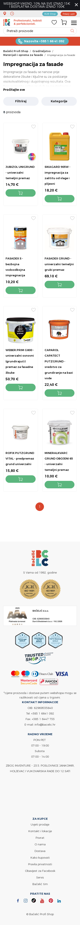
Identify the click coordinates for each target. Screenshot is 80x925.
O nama (40, 844)
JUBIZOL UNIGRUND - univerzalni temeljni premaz (20, 172)
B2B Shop (50, 13)
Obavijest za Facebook (40, 870)
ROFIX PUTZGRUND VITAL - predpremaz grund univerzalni (20, 458)
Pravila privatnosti (40, 864)
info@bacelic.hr (45, 724)
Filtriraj (20, 101)
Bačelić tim (40, 884)
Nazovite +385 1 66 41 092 (44, 41)
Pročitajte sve (14, 90)
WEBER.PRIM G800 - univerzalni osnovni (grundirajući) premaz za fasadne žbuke (20, 361)
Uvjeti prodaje (40, 824)
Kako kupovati (40, 857)
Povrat (40, 837)
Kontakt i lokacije (40, 831)
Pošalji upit (69, 13)
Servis (40, 877)
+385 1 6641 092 (42, 713)
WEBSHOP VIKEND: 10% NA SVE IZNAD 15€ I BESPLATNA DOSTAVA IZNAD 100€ (36, 5)
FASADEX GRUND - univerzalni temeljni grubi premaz (59, 264)
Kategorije (59, 101)
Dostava (40, 851)
